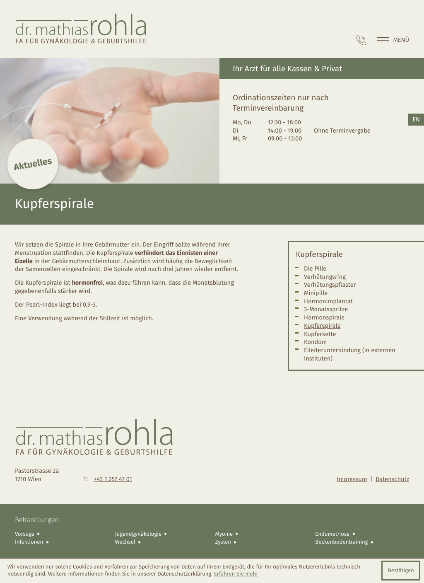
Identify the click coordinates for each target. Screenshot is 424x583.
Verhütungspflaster (330, 284)
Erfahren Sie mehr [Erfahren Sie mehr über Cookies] (236, 574)
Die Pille (315, 268)
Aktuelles (33, 164)
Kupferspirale (322, 325)
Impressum (352, 479)
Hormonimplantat (328, 301)
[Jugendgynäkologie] (162, 534)
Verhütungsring (325, 277)
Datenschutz (392, 479)
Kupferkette (320, 334)
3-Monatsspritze (326, 309)
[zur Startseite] (81, 28)
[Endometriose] (362, 534)
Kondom (315, 342)
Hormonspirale (324, 317)
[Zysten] (262, 542)
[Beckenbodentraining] (362, 542)
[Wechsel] (162, 542)
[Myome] (262, 534)
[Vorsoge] (62, 534)
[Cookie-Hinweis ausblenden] (400, 571)
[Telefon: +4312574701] (361, 40)
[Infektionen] (62, 542)
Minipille (316, 293)
